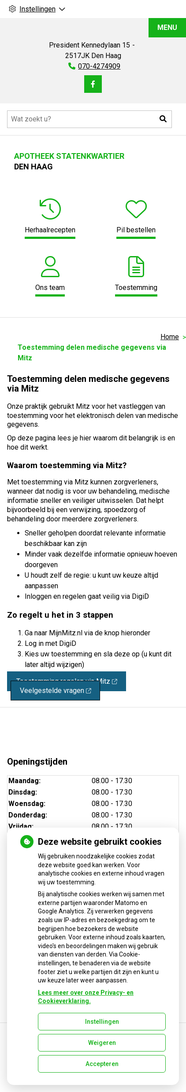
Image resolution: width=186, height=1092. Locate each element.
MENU (167, 27)
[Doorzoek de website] (89, 119)
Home (169, 337)
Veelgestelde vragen (55, 690)
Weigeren (102, 1042)
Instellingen (102, 1021)
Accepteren (102, 1063)
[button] (163, 119)
